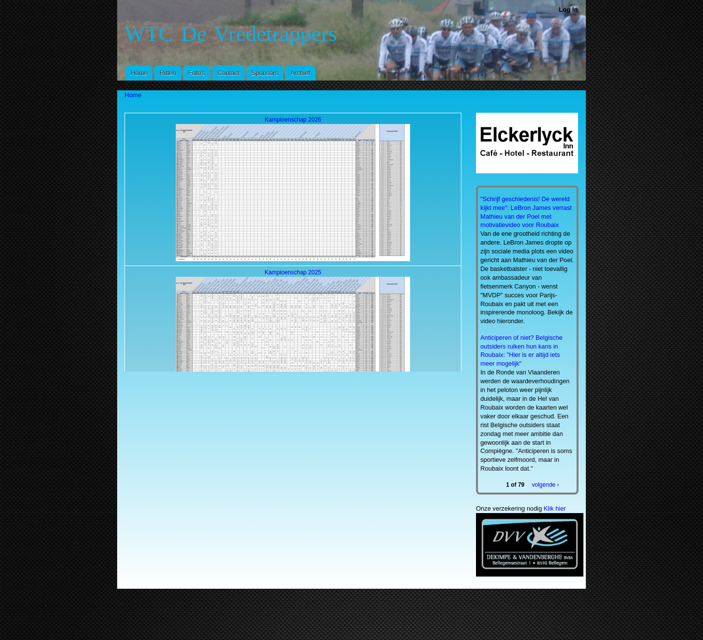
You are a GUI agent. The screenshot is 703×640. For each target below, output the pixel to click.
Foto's (197, 73)
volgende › (545, 484)
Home (138, 73)
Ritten (168, 73)
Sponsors (264, 73)
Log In (568, 9)
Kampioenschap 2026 (293, 119)
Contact (228, 73)
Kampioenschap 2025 (293, 272)
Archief (300, 73)
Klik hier (555, 508)
